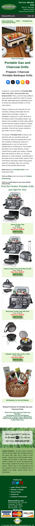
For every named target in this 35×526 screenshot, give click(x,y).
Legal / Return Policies (19, 487)
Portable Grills (19, 169)
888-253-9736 (22, 441)
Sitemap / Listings (17, 489)
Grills (18, 21)
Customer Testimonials (19, 496)
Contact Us (15, 494)
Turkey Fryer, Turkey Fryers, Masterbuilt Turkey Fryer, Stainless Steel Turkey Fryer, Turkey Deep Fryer (17, 418)
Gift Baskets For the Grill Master (17, 415)
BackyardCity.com (8, 16)
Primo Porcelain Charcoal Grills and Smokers (17, 413)
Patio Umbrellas (7, 21)
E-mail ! (14, 437)
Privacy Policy (16, 492)
